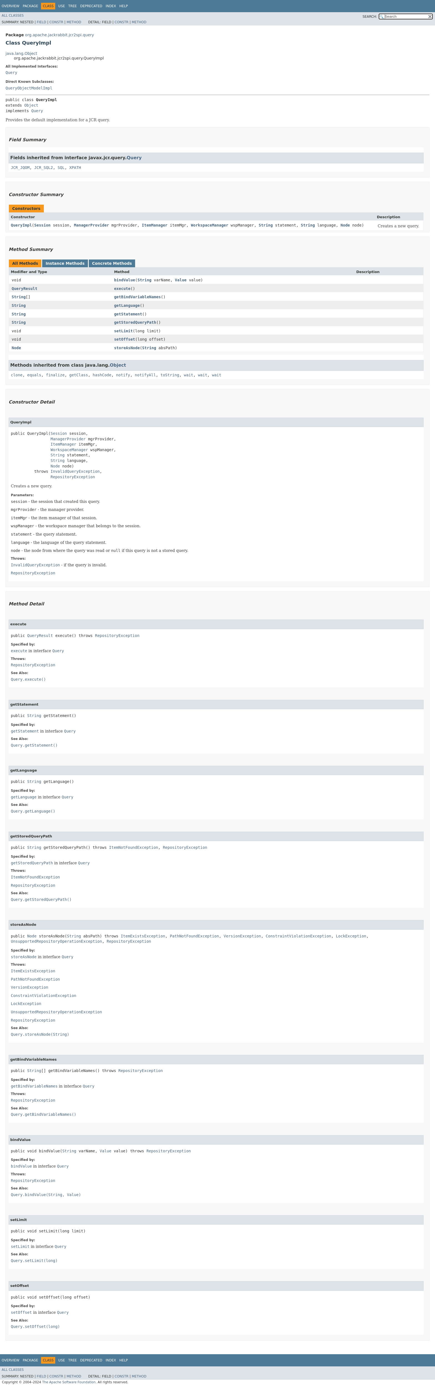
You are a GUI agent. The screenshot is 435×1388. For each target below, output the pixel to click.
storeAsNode (127, 348)
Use (61, 6)
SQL (61, 167)
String (266, 225)
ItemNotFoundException (133, 847)
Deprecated (91, 6)
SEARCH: (370, 17)
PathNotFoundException (194, 936)
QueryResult (24, 288)
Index (111, 6)
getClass (78, 375)
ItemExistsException (143, 936)
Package (30, 6)
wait (188, 375)
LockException (351, 936)
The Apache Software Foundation (69, 1382)
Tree (72, 6)
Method (74, 22)
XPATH (75, 167)
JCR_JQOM (20, 167)
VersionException (242, 936)
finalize (55, 375)
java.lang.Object (21, 53)
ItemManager (155, 225)
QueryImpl (21, 225)
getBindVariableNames (137, 297)
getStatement (128, 314)
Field (41, 22)
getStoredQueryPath (135, 322)
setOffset (124, 339)
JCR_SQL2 (43, 167)
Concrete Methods (112, 263)
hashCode (102, 375)
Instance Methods (64, 263)
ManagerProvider (91, 225)
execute (122, 288)
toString (170, 375)
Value (180, 280)
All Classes (13, 15)
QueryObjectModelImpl (29, 88)
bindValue (124, 280)
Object (31, 105)
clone (16, 375)
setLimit (123, 331)
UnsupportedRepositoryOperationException (56, 941)
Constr (56, 22)
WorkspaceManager (209, 225)
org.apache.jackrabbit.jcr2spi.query (59, 35)
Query (11, 72)
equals (34, 375)
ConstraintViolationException (298, 936)
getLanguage (127, 305)
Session (42, 225)
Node (345, 225)
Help (123, 6)
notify (123, 375)
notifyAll (145, 375)
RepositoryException (72, 477)
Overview (10, 6)
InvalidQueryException (75, 471)
